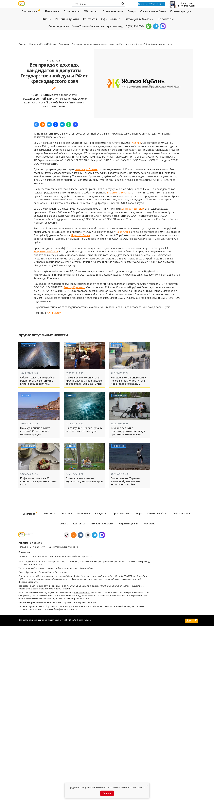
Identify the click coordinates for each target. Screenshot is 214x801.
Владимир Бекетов (118, 192)
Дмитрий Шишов (132, 208)
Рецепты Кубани (67, 19)
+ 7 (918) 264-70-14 (37, 546)
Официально (110, 19)
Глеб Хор (136, 142)
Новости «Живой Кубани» (42, 44)
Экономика (72, 11)
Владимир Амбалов (46, 251)
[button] (36, 124)
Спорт (132, 11)
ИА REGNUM (53, 312)
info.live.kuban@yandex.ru (66, 546)
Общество (91, 11)
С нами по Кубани (153, 11)
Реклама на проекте (30, 542)
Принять (107, 793)
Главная (22, 44)
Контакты (90, 19)
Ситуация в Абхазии (138, 19)
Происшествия (112, 11)
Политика (52, 11)
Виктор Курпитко (74, 287)
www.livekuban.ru (78, 585)
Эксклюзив (31, 11)
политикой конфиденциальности (60, 609)
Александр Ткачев (86, 169)
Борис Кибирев (80, 235)
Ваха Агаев (123, 231)
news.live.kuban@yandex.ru (79, 556)
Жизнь (46, 19)
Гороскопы (166, 19)
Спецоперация (180, 11)
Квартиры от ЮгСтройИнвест (150, 4)
